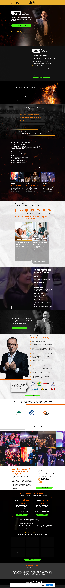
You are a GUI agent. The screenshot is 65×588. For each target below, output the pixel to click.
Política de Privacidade (27, 585)
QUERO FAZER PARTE (21, 25)
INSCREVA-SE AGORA (41, 77)
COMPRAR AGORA (47, 2)
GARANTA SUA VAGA (32, 395)
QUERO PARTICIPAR (32, 559)
